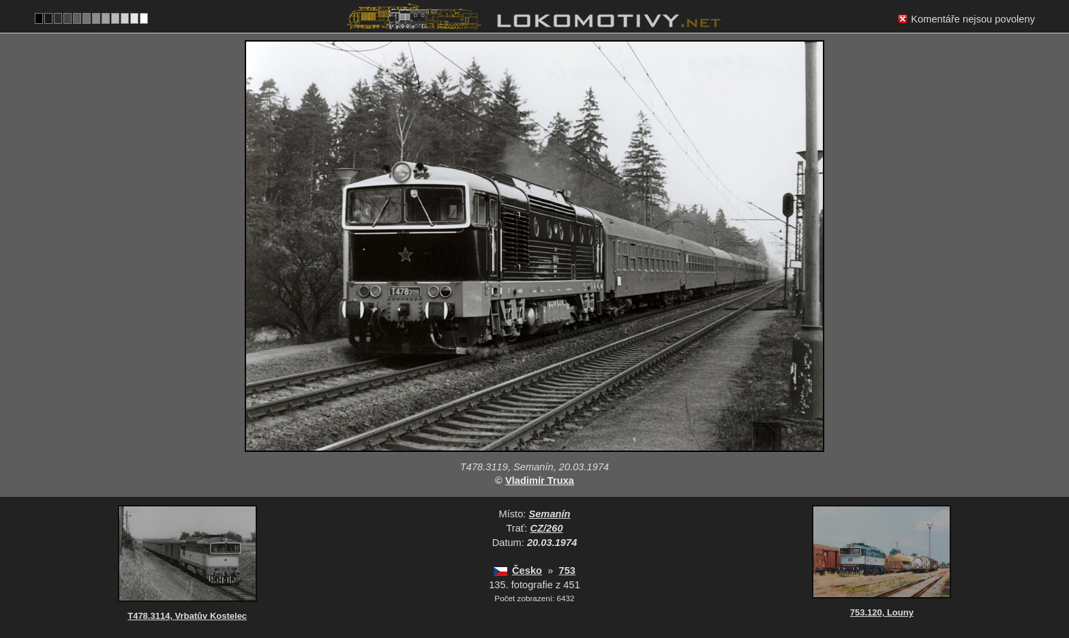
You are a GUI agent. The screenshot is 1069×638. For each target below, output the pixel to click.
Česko (527, 570)
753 (566, 570)
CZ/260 (546, 528)
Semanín (549, 513)
